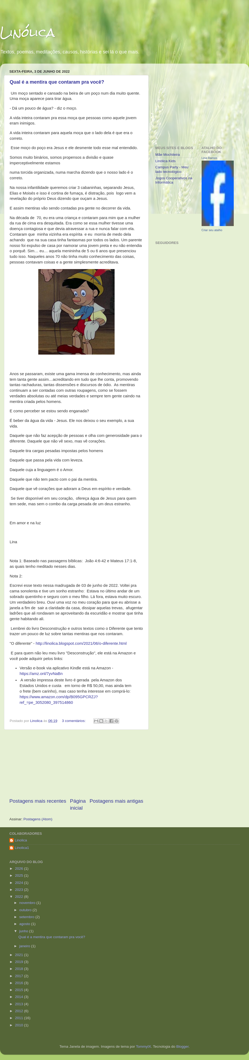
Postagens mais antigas (116, 801)
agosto (25, 924)
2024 (19, 883)
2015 (19, 990)
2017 (19, 976)
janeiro (25, 946)
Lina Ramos (209, 158)
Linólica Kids (165, 161)
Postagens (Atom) (38, 819)
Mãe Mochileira (167, 155)
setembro (27, 917)
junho (24, 931)
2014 (19, 997)
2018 (19, 969)
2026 (19, 869)
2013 (19, 1004)
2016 (19, 983)
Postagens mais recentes (37, 801)
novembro (27, 903)
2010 (19, 1025)
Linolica (21, 840)
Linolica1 (22, 848)
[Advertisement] (76, 763)
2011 (19, 1018)
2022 (19, 897)
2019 (19, 962)
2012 (19, 1011)
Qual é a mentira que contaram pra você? (57, 82)
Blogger (182, 1047)
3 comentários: (74, 721)
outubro (26, 910)
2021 (19, 955)
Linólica (27, 32)
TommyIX (143, 1047)
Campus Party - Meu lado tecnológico (171, 169)
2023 (19, 890)
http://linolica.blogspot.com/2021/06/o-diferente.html (81, 643)
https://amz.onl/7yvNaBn (41, 673)
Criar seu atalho (212, 230)
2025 (19, 875)
